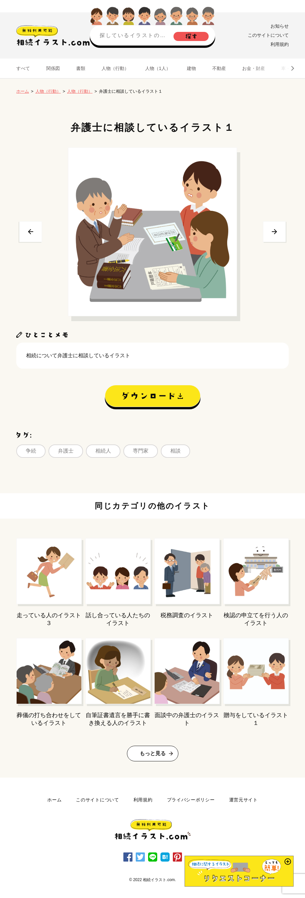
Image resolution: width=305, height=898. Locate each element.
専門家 (140, 451)
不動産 (219, 68)
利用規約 (279, 44)
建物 (191, 68)
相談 (175, 451)
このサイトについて (268, 35)
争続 (31, 451)
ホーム (22, 91)
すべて (23, 68)
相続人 (103, 451)
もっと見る (153, 753)
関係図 (53, 68)
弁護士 (66, 451)
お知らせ (279, 26)
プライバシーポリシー (191, 799)
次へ (274, 231)
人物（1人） (158, 68)
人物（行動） (115, 68)
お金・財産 (253, 68)
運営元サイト (243, 799)
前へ (30, 231)
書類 (80, 68)
